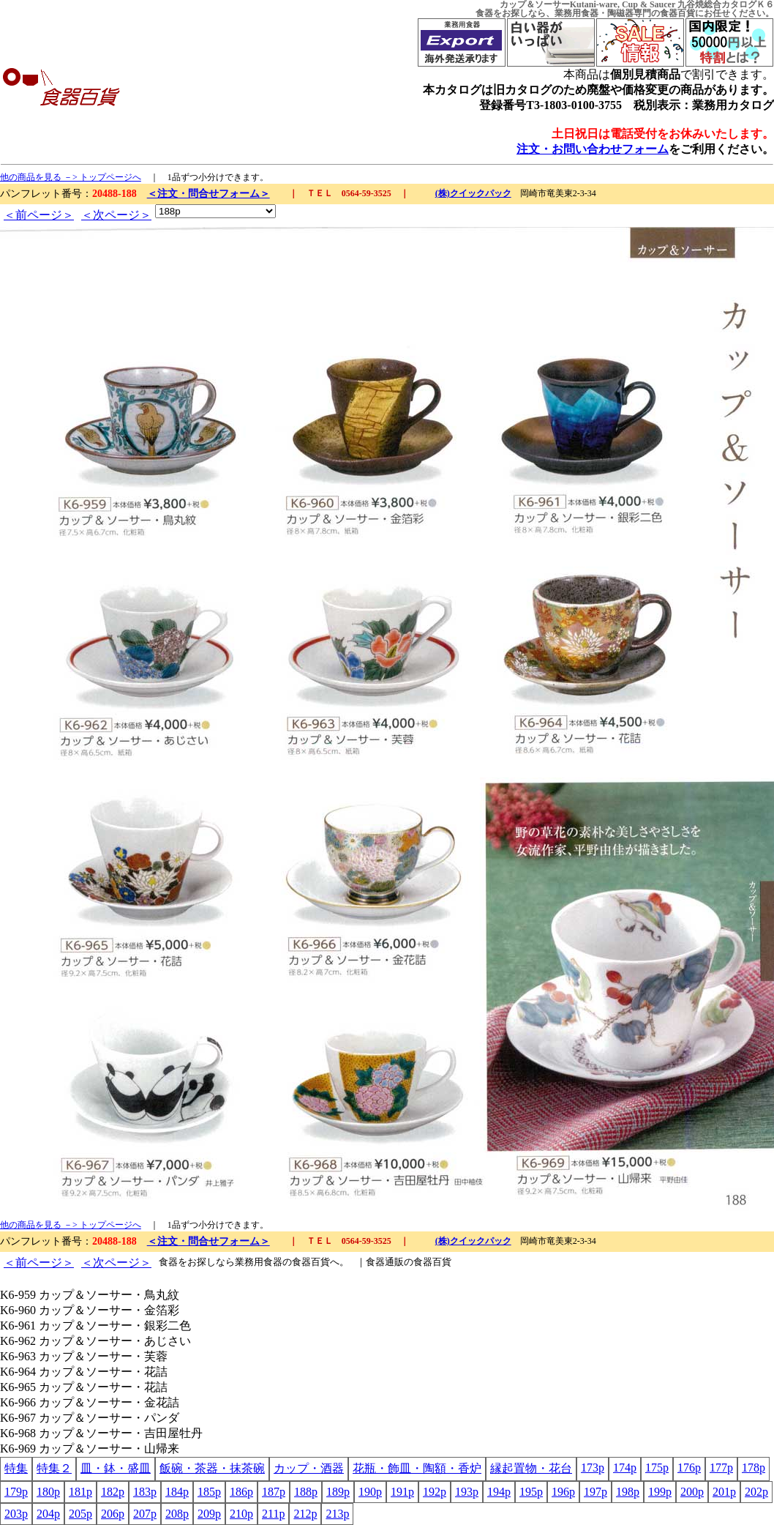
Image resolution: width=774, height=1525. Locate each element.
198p (627, 1491)
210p (241, 1513)
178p (753, 1467)
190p (370, 1491)
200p (692, 1491)
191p (402, 1491)
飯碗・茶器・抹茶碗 (212, 1468)
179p (16, 1491)
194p (499, 1491)
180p (48, 1491)
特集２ (54, 1468)
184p (177, 1491)
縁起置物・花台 (531, 1468)
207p (145, 1513)
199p (660, 1491)
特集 (16, 1468)
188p (306, 1491)
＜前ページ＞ (39, 215)
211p (273, 1513)
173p (592, 1467)
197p (595, 1491)
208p (177, 1513)
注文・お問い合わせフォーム (592, 149)
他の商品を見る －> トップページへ (70, 177)
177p (721, 1467)
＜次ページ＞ (116, 215)
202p (756, 1491)
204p (48, 1513)
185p (209, 1491)
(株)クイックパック (473, 193)
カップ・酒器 (309, 1468)
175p (657, 1467)
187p (273, 1491)
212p (305, 1513)
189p (338, 1491)
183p (145, 1491)
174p (624, 1467)
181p (80, 1491)
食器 (484, 13)
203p (16, 1513)
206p (112, 1513)
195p (531, 1491)
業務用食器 (576, 13)
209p (209, 1513)
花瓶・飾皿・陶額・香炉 (417, 1468)
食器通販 (385, 1261)
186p (241, 1491)
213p (337, 1513)
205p (80, 1513)
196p (563, 1491)
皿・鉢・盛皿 (115, 1468)
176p (689, 1467)
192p (434, 1491)
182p (112, 1491)
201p (724, 1491)
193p (466, 1491)
